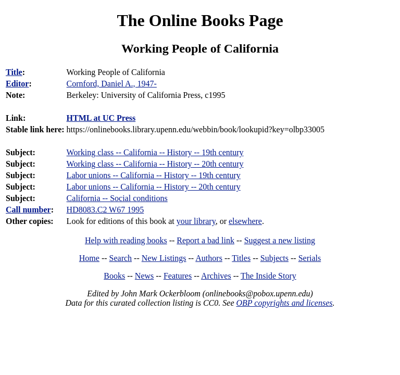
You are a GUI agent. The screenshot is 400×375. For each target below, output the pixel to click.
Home (89, 258)
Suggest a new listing (279, 240)
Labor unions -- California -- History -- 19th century (154, 175)
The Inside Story (268, 275)
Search (120, 258)
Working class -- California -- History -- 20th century (155, 163)
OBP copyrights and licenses (284, 302)
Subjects (274, 258)
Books (114, 275)
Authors (208, 258)
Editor (17, 83)
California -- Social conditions (117, 198)
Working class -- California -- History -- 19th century (155, 152)
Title (14, 72)
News (144, 275)
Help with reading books (126, 240)
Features (178, 275)
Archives (216, 275)
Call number (28, 209)
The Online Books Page (200, 20)
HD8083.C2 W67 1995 (105, 209)
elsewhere (245, 221)
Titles (241, 258)
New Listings (164, 258)
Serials (309, 258)
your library (196, 221)
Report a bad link (205, 240)
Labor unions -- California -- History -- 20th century (154, 186)
